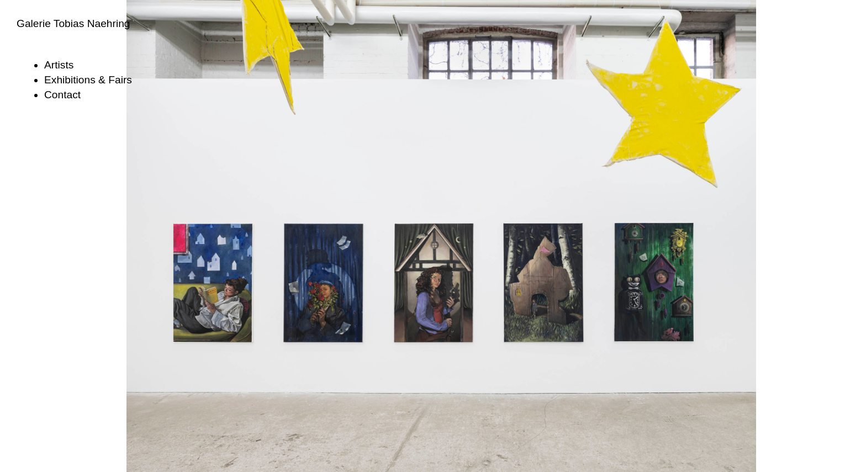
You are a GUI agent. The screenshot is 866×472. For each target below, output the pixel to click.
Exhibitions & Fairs (88, 80)
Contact (62, 94)
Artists (58, 65)
